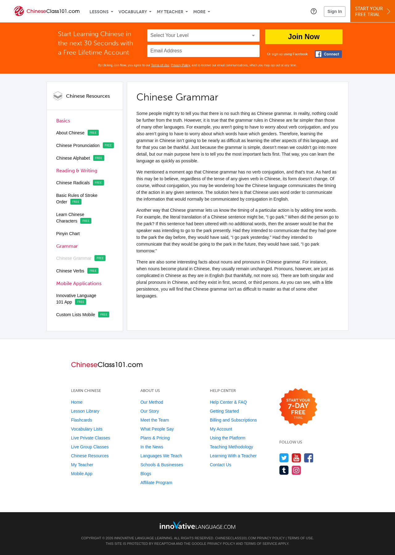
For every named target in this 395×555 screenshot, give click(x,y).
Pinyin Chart (68, 233)
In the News (151, 446)
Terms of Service (260, 543)
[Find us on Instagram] (296, 470)
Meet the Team (154, 420)
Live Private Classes (90, 437)
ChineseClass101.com (235, 538)
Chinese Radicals (73, 182)
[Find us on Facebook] (309, 458)
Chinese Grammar (73, 258)
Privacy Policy (180, 65)
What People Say (157, 428)
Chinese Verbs (70, 270)
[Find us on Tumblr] (284, 470)
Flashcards (81, 420)
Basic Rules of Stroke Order (77, 198)
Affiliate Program (156, 482)
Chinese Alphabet (73, 158)
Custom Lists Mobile (75, 314)
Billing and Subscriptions (233, 420)
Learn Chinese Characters (70, 217)
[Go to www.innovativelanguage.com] (197, 525)
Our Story (149, 411)
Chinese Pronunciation (78, 145)
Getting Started (224, 411)
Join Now (303, 37)
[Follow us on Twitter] (284, 458)
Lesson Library (85, 411)
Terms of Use (160, 65)
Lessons (99, 11)
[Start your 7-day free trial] (298, 407)
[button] (314, 11)
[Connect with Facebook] (328, 54)
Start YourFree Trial (373, 11)
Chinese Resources (88, 96)
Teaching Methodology (231, 446)
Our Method (151, 402)
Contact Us (220, 464)
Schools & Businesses (161, 464)
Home (76, 402)
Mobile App (81, 473)
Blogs (145, 473)
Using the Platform (227, 437)
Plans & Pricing (155, 437)
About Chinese (70, 132)
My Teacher (170, 11)
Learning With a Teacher (233, 455)
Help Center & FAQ (228, 402)
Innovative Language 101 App (76, 298)
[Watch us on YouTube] (296, 458)
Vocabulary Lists (86, 428)
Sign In (334, 11)
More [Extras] (199, 11)
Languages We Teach (161, 455)
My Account (221, 428)
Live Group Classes (90, 446)
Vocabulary (132, 11)
